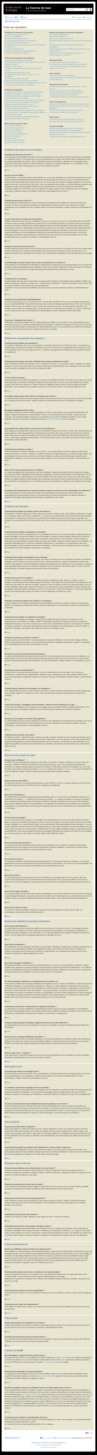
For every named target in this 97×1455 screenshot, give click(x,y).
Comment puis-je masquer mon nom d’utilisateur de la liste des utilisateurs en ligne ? (25, 63)
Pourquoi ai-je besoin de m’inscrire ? (16, 34)
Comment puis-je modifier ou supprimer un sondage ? (22, 102)
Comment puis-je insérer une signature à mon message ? (23, 96)
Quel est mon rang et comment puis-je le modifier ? (21, 80)
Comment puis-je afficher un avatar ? (17, 78)
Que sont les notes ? (11, 138)
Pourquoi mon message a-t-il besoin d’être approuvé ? (22, 116)
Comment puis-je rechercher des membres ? (63, 95)
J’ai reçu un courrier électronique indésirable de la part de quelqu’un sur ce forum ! (68, 67)
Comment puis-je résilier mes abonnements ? (64, 112)
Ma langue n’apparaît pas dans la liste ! (17, 72)
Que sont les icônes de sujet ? (14, 142)
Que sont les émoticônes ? (13, 130)
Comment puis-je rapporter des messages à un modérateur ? (24, 110)
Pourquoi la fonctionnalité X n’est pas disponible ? (65, 130)
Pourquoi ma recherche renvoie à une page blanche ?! (67, 93)
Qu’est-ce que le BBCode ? (13, 125)
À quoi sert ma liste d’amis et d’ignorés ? (62, 75)
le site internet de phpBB (56, 419)
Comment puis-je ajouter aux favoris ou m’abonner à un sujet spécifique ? (69, 107)
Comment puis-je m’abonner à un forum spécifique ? (66, 110)
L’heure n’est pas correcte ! (13, 66)
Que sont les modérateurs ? (58, 36)
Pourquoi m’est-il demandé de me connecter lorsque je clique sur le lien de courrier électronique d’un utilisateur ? (26, 84)
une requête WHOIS (29, 1394)
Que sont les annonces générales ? (16, 134)
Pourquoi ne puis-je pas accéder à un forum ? (19, 104)
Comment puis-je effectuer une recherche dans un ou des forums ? (68, 87)
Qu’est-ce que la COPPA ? (13, 36)
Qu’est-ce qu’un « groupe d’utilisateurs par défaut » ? (66, 53)
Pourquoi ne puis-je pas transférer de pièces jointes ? (22, 106)
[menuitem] (17, 17)
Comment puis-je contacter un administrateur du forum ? (67, 136)
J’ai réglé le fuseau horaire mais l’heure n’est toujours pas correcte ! (23, 69)
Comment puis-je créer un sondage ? (17, 98)
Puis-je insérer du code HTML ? (15, 128)
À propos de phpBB (51, 1362)
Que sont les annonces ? (13, 136)
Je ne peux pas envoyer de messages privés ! (64, 62)
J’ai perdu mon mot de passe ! (14, 49)
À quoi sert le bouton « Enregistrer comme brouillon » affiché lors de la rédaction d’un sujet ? (26, 113)
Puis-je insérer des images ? (14, 132)
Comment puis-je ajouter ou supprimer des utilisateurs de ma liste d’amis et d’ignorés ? (70, 78)
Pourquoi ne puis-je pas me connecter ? (18, 42)
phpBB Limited (61, 1357)
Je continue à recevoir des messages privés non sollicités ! (68, 64)
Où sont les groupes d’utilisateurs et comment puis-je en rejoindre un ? (70, 41)
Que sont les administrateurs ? (59, 34)
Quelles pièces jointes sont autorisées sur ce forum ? (66, 119)
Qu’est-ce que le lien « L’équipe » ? (60, 55)
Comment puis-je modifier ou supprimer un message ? (22, 94)
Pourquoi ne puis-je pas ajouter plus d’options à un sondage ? (25, 100)
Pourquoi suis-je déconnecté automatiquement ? (20, 51)
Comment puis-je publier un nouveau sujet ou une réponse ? (24, 92)
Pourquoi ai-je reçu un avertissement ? (17, 108)
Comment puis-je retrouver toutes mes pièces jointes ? (67, 121)
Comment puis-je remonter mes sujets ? (18, 118)
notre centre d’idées (46, 1376)
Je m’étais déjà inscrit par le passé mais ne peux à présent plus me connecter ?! (25, 46)
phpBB (42, 1443)
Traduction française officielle (44, 1445)
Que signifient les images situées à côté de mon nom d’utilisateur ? (22, 75)
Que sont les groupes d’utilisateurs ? (61, 38)
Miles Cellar (58, 1445)
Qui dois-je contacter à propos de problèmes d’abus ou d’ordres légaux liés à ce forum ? (69, 133)
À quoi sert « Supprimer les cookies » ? (17, 53)
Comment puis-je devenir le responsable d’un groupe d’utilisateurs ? (66, 46)
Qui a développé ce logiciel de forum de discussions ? (66, 128)
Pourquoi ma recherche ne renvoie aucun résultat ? (66, 90)
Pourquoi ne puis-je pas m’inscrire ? (16, 38)
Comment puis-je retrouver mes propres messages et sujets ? (69, 97)
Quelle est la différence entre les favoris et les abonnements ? (69, 104)
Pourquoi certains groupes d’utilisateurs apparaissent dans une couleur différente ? (69, 50)
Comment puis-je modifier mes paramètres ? (19, 60)
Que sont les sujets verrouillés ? (15, 140)
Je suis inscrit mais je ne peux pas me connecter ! (21, 40)
